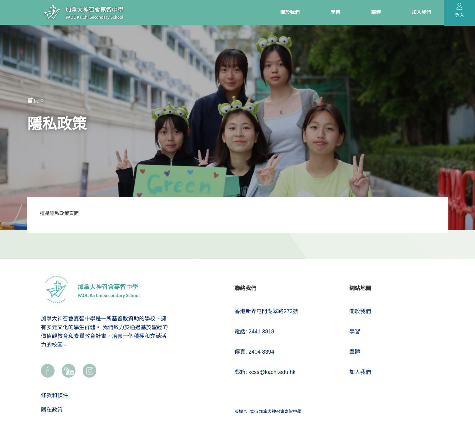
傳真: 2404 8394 (254, 352)
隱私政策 (52, 410)
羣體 (354, 352)
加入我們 (360, 372)
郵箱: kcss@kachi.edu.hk (264, 372)
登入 (459, 15)
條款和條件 (54, 395)
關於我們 (360, 311)
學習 (354, 332)
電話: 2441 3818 (254, 332)
